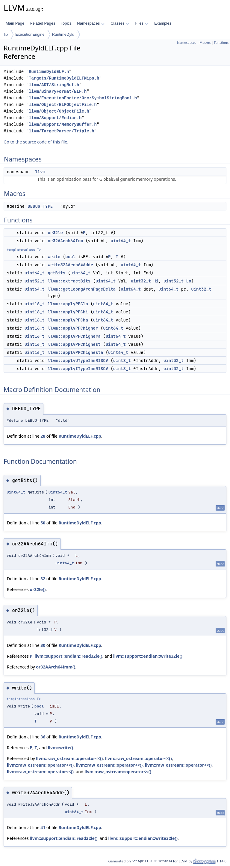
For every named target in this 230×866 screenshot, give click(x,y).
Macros (205, 43)
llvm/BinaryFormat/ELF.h (58, 91)
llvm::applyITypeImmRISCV (78, 368)
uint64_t (121, 240)
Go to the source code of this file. (36, 142)
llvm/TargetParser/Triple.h (61, 131)
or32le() (38, 589)
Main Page (15, 23)
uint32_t (35, 281)
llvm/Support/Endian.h (55, 118)
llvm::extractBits (69, 281)
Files (141, 23)
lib (6, 34)
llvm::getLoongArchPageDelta (82, 289)
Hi (155, 281)
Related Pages (42, 23)
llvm (40, 171)
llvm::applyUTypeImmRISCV (78, 360)
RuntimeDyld (63, 34)
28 (42, 436)
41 (42, 827)
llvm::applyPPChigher (73, 328)
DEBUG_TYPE (40, 206)
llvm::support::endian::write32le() (147, 656)
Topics (66, 23)
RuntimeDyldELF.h (49, 71)
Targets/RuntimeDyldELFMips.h (64, 78)
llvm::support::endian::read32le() (68, 656)
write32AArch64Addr (70, 264)
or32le (55, 232)
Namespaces (90, 23)
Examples (162, 23)
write (54, 256)
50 (42, 523)
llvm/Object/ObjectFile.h (59, 111)
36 (42, 737)
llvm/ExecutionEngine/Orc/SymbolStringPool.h (83, 98)
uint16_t (35, 303)
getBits (56, 273)
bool (70, 256)
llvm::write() (60, 747)
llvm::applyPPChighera (74, 336)
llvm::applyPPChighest (74, 344)
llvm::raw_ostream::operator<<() (69, 758)
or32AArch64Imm (65, 240)
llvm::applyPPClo (68, 303)
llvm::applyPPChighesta (75, 352)
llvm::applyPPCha (68, 320)
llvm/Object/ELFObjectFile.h (63, 104)
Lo (188, 281)
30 (42, 645)
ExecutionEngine (30, 34)
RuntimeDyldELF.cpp (79, 436)
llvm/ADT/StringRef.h (54, 85)
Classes (120, 23)
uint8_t (122, 360)
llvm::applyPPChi (68, 312)
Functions (221, 43)
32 (42, 578)
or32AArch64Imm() (55, 667)
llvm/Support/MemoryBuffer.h (63, 124)
